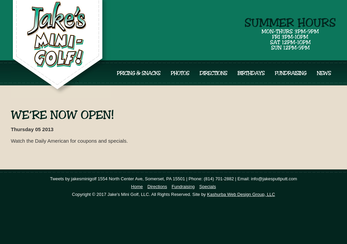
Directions (157, 186)
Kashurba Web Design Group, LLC (241, 194)
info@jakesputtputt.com (274, 178)
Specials (207, 186)
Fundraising (183, 186)
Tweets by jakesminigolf (73, 178)
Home (137, 186)
